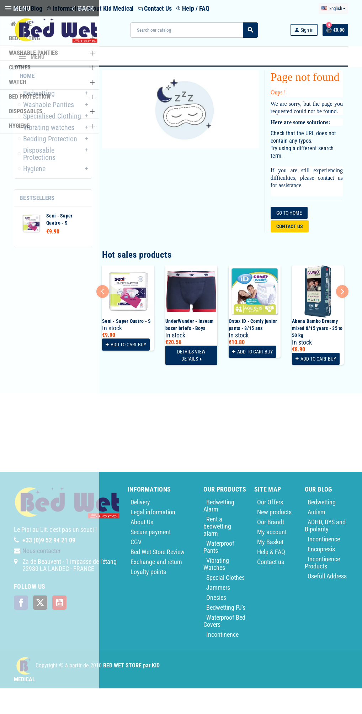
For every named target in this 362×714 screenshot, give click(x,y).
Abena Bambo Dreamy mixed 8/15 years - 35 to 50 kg (317, 354)
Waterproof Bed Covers (224, 646)
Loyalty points (148, 597)
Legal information (153, 537)
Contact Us (155, 8)
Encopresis (321, 574)
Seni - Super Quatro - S (126, 347)
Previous (102, 317)
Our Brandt (270, 547)
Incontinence (222, 660)
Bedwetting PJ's (225, 633)
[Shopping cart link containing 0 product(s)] (335, 30)
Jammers (218, 613)
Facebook (21, 628)
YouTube (59, 628)
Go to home (289, 238)
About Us (142, 547)
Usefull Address (327, 601)
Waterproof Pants (218, 572)
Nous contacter (41, 576)
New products (274, 537)
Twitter (40, 628)
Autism (316, 537)
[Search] (194, 30)
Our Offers (270, 527)
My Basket (270, 567)
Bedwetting (322, 527)
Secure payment (151, 557)
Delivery (140, 527)
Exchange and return (156, 587)
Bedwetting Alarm (218, 531)
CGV (136, 567)
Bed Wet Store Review (158, 577)
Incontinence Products (322, 588)
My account (272, 557)
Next (342, 317)
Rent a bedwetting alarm (217, 552)
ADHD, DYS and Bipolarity (325, 551)
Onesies (216, 623)
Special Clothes (225, 603)
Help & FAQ (271, 577)
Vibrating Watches (216, 589)
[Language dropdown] (333, 8)
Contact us (289, 252)
